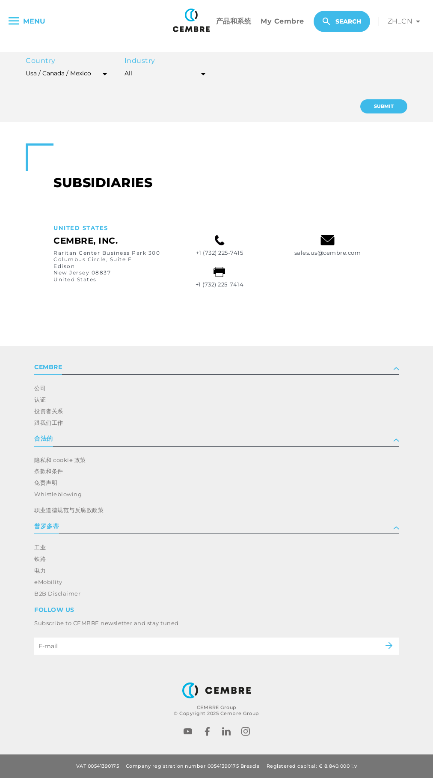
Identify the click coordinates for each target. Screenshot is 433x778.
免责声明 (45, 482)
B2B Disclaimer (57, 593)
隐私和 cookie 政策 (60, 459)
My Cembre (282, 21)
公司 (40, 388)
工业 (40, 547)
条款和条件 (48, 471)
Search (342, 21)
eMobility (48, 581)
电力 (40, 570)
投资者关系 (48, 411)
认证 (40, 399)
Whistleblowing (58, 494)
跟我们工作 (48, 422)
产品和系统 (234, 21)
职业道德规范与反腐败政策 (69, 510)
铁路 (40, 558)
